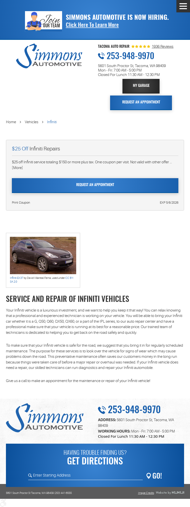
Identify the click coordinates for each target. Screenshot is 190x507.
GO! (157, 476)
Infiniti (52, 122)
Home (11, 122)
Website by (170, 493)
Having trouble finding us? (95, 458)
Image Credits (146, 493)
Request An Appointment (141, 102)
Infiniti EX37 (16, 278)
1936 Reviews (162, 46)
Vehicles (31, 122)
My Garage (141, 86)
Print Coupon (21, 202)
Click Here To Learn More (92, 25)
